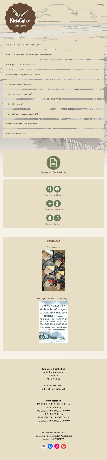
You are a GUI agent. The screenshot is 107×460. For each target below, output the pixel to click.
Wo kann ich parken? (16, 133)
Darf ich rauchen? (15, 104)
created (46, 439)
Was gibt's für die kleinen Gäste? (21, 64)
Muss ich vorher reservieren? (20, 94)
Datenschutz (53, 435)
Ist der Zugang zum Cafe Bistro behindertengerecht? (30, 54)
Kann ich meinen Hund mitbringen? (23, 123)
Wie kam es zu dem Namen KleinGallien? (25, 45)
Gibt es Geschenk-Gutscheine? (20, 84)
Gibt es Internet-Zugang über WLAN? (23, 114)
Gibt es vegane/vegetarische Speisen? (24, 74)
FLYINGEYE (58, 439)
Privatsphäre (66, 435)
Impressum (40, 435)
